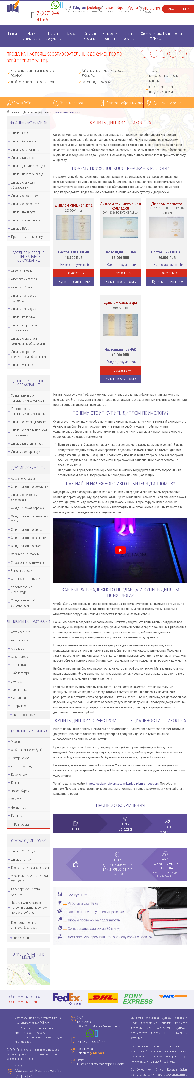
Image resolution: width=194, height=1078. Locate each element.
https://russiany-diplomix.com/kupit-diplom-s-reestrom (122, 783)
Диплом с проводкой (25, 204)
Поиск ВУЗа (22, 103)
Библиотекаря (20, 673)
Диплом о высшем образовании (23, 184)
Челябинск (18, 807)
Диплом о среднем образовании (24, 327)
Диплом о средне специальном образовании (29, 354)
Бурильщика (19, 689)
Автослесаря (20, 640)
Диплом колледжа (23, 317)
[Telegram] (61, 5)
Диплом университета (25, 220)
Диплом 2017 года (23, 851)
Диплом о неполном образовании (24, 497)
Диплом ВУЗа (20, 228)
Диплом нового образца (27, 174)
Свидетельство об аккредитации (23, 602)
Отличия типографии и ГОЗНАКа (155, 36)
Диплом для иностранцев (28, 166)
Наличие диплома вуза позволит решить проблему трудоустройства (29, 907)
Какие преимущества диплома (25, 891)
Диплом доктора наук (25, 452)
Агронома (17, 648)
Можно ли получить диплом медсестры (29, 878)
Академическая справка (27, 508)
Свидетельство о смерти (27, 546)
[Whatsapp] (55, 5)
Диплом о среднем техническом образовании (28, 340)
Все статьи (21, 938)
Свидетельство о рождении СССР (29, 518)
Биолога (16, 681)
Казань (15, 783)
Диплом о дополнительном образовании (29, 432)
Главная (13, 33)
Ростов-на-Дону (21, 766)
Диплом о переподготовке (28, 422)
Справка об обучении (25, 554)
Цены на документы (53, 36)
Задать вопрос (71, 103)
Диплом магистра (23, 158)
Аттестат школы (21, 271)
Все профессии (24, 715)
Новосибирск (20, 791)
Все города (21, 824)
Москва (16, 742)
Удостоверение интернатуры (21, 589)
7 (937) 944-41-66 (91, 1041)
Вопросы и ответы (110, 36)
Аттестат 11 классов (25, 287)
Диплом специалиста (25, 149)
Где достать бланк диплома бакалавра (24, 925)
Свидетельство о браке (27, 529)
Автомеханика (20, 632)
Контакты (179, 33)
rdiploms (152, 8)
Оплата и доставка (90, 36)
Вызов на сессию (22, 571)
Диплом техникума (23, 309)
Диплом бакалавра (23, 141)
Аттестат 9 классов (24, 279)
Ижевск (16, 816)
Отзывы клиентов (129, 36)
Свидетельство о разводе (28, 538)
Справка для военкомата (27, 562)
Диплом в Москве (167, 103)
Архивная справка (23, 478)
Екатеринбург (20, 758)
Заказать (72, 33)
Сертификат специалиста (27, 579)
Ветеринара (18, 706)
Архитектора (19, 657)
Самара (16, 799)
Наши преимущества (31, 36)
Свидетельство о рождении (29, 486)
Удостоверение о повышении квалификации (28, 411)
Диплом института (23, 212)
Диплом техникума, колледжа (24, 298)
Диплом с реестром (24, 196)
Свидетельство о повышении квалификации (28, 397)
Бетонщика (18, 665)
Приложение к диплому (27, 237)
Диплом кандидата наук (27, 443)
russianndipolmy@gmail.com (125, 7)
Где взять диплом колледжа (30, 868)
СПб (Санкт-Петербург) (26, 750)
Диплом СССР (20, 133)
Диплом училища (22, 365)
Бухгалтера (18, 698)
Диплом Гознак (21, 859)
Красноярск (19, 774)
